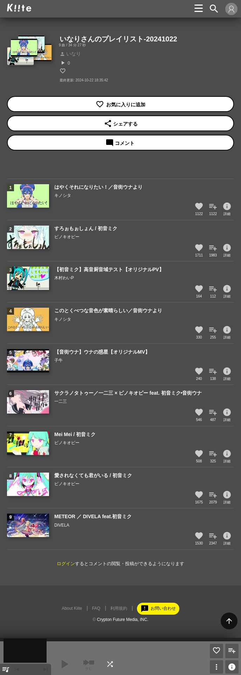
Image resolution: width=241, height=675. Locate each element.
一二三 (60, 401)
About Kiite (72, 608)
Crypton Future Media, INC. (123, 619)
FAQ (96, 608)
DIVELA (61, 525)
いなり (70, 53)
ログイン (66, 563)
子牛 (58, 360)
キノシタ (62, 195)
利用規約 (118, 608)
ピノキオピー (67, 236)
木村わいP (64, 277)
